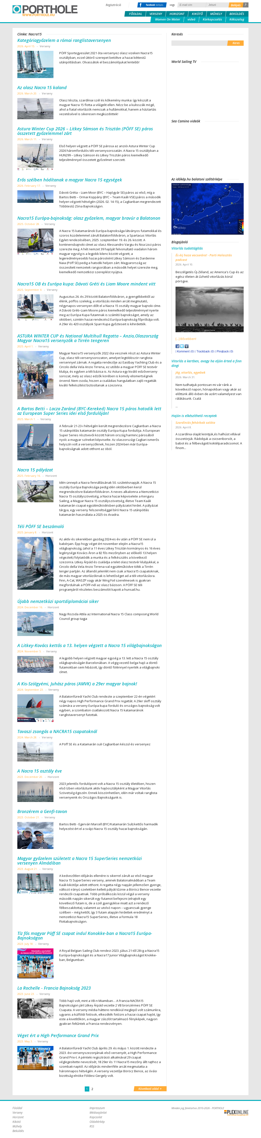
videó (191, 19)
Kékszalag (236, 19)
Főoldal (135, 14)
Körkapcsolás (212, 19)
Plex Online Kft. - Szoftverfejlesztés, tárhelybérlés (236, 1113)
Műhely (216, 14)
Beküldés (236, 14)
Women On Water (167, 19)
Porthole (45, 10)
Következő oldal (150, 1088)
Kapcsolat (96, 1117)
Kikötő (197, 14)
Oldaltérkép (97, 1122)
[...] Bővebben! (186, 339)
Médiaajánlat (98, 1113)
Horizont (177, 14)
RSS (92, 1126)
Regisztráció (113, 5)
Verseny (156, 14)
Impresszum (97, 1108)
